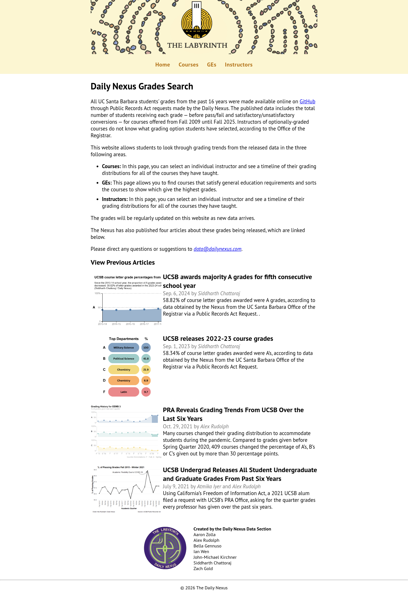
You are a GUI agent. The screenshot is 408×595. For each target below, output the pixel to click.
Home (162, 64)
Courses (189, 64)
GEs (211, 64)
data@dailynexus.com (217, 248)
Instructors (239, 64)
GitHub (307, 101)
